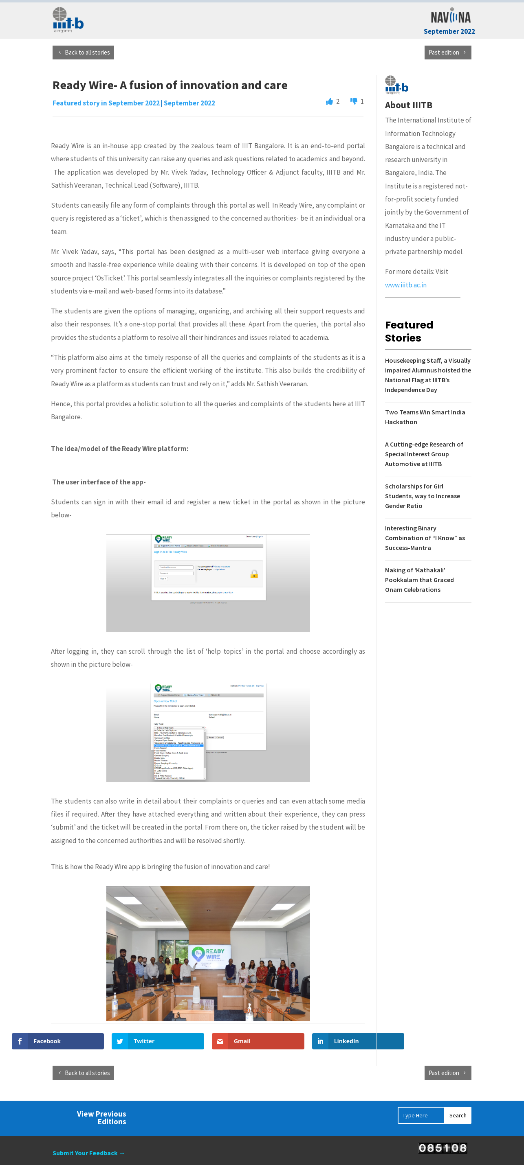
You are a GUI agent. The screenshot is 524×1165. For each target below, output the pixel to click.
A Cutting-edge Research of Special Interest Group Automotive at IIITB (424, 454)
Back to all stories (87, 52)
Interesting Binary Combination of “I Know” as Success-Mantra (425, 538)
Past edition (444, 52)
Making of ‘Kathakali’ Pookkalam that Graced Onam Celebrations (419, 579)
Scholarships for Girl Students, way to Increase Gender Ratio (422, 496)
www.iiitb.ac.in (406, 284)
